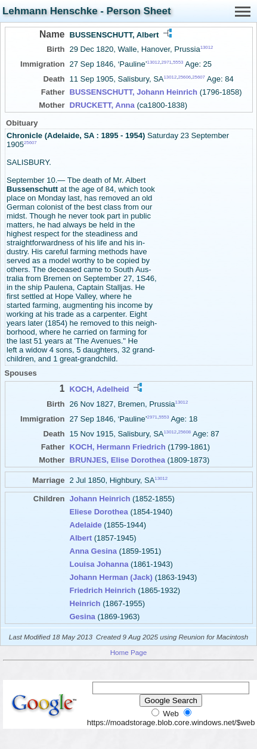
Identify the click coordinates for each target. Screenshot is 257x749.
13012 (206, 47)
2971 (166, 62)
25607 (198, 77)
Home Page (128, 652)
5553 (178, 62)
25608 (184, 432)
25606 (184, 77)
